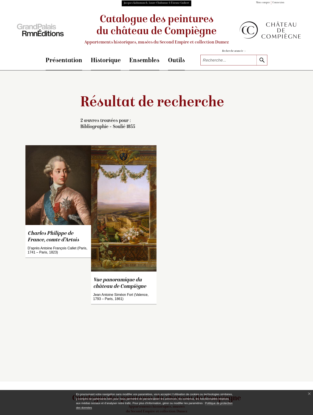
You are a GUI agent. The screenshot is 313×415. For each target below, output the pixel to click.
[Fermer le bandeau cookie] (309, 393)
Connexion (278, 2)
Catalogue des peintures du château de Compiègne (156, 29)
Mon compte (263, 2)
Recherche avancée (234, 51)
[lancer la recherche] (261, 60)
